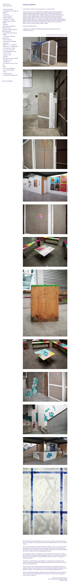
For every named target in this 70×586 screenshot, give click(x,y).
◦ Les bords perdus (6, 73)
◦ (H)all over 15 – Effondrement (10, 46)
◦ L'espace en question (7, 9)
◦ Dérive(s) (5, 24)
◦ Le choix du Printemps (8, 70)
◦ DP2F (4, 66)
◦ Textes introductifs (7, 6)
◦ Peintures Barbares (7, 17)
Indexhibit (10, 81)
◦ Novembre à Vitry (7, 60)
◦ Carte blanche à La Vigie (8, 48)
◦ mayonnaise (5, 43)
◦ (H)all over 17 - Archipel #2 (9, 44)
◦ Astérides (5, 56)
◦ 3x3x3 (4, 71)
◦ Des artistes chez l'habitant (9, 41)
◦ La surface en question (8, 49)
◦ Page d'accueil (6, 4)
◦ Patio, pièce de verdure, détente (10, 58)
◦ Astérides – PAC (6, 55)
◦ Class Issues (5, 14)
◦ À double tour (6, 61)
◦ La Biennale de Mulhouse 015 (10, 75)
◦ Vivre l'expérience (7, 16)
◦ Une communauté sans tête (9, 51)
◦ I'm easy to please (7, 39)
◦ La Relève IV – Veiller (8, 19)
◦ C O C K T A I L (6, 53)
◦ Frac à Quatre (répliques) (8, 68)
